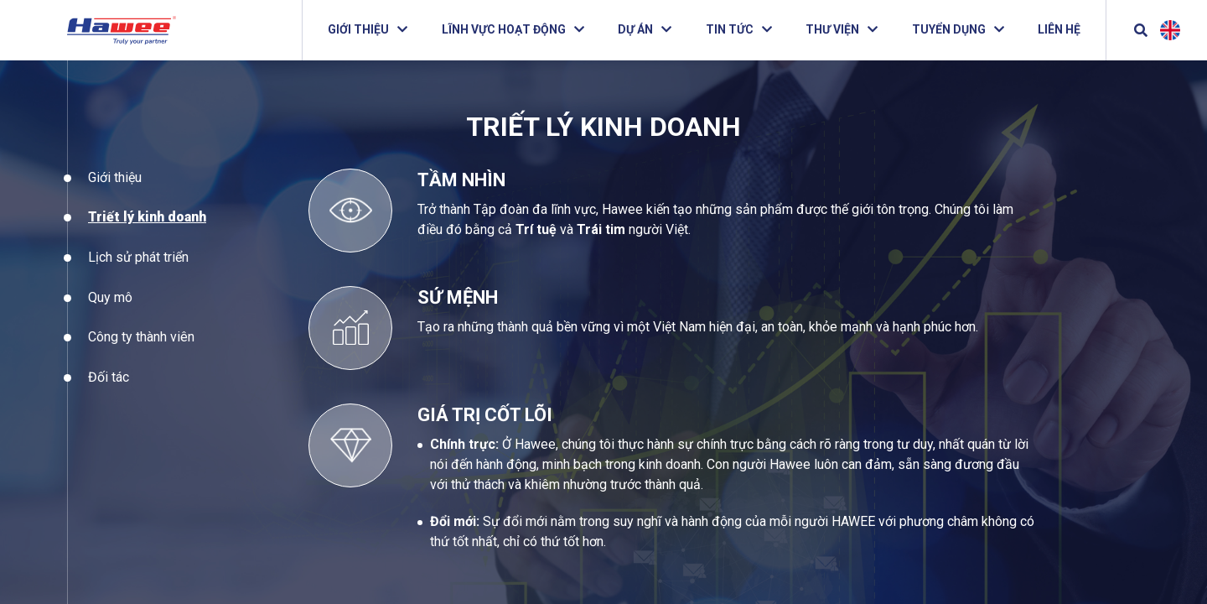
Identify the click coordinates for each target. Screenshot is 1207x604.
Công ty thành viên (141, 351)
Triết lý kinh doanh (147, 231)
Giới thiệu (115, 191)
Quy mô (110, 311)
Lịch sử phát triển (138, 271)
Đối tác (108, 391)
